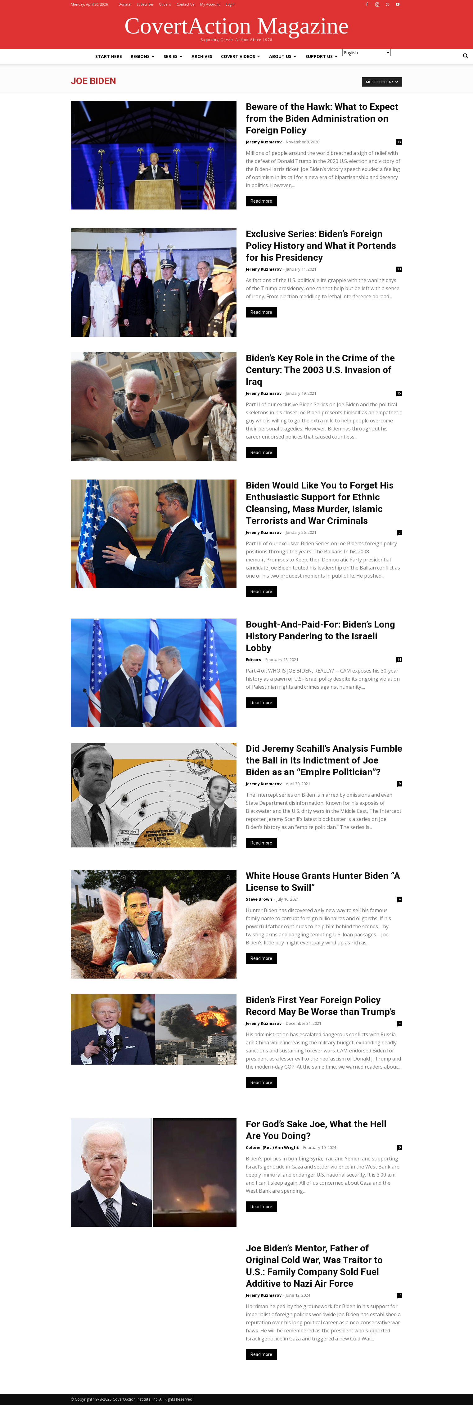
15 (399, 393)
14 (399, 659)
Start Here (108, 56)
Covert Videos (240, 56)
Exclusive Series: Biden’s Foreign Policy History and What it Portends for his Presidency (321, 245)
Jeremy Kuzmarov (264, 142)
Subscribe (145, 4)
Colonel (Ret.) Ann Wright (272, 1147)
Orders (165, 4)
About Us (282, 56)
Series (173, 56)
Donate (125, 4)
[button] (465, 57)
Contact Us (185, 4)
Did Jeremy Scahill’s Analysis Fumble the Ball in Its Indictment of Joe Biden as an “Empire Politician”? (324, 760)
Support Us (321, 56)
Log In (231, 4)
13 (399, 142)
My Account (210, 4)
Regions (143, 56)
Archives (201, 56)
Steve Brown (259, 899)
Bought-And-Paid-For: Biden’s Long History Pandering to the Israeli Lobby (320, 636)
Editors (253, 659)
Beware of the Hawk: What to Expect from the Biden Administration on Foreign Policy (322, 118)
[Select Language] (366, 52)
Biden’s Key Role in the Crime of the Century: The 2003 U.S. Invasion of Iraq (320, 370)
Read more (261, 201)
